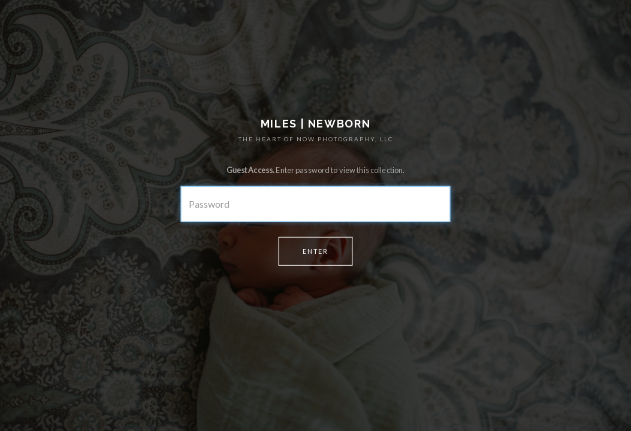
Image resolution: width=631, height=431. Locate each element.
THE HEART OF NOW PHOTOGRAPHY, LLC (315, 138)
